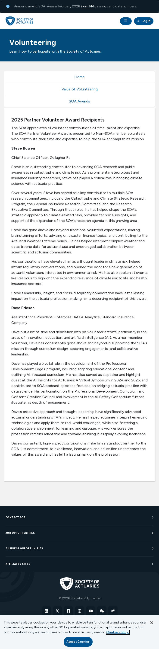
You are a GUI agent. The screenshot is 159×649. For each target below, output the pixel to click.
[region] (79, 632)
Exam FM (87, 6)
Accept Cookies (78, 641)
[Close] (152, 623)
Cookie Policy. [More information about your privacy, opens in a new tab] (117, 632)
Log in (143, 21)
